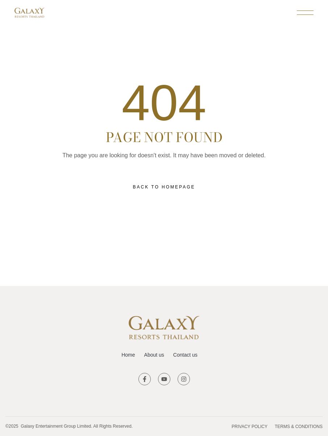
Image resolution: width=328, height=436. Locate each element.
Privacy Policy (249, 426)
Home (128, 355)
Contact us (185, 355)
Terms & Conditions (299, 426)
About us (154, 355)
